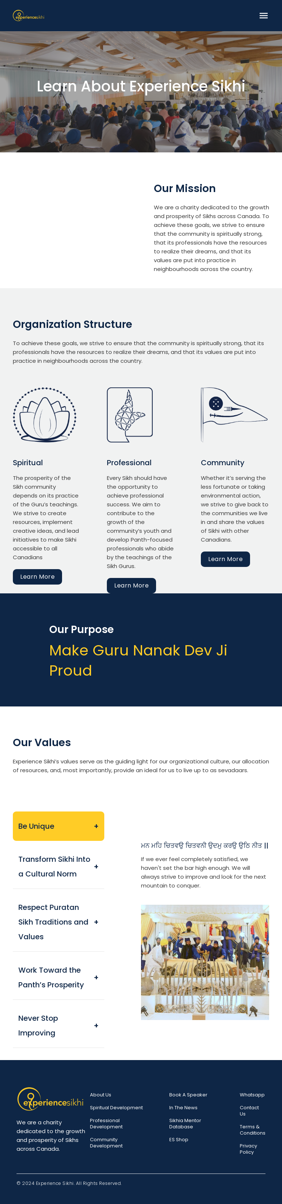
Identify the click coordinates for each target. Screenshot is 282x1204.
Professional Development (106, 1123)
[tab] (58, 826)
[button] (264, 15)
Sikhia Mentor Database (185, 1123)
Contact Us (249, 1110)
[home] (28, 15)
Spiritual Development (116, 1107)
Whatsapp (252, 1095)
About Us (100, 1095)
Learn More (37, 576)
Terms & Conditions (252, 1130)
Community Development (106, 1142)
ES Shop (178, 1139)
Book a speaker (188, 1095)
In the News (183, 1107)
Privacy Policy (248, 1149)
